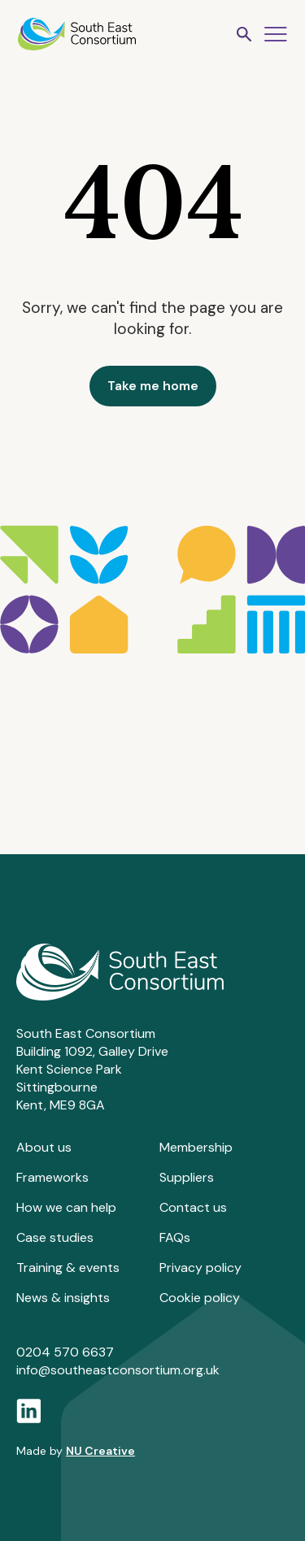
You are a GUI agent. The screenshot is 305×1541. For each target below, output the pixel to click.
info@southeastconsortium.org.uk (118, 1369)
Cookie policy (199, 1297)
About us (44, 1147)
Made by (75, 1450)
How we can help (66, 1207)
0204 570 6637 (65, 1352)
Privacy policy (200, 1267)
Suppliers (186, 1177)
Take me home (152, 385)
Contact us (193, 1207)
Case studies (55, 1237)
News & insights (63, 1297)
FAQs (174, 1237)
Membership (196, 1147)
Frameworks (52, 1177)
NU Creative (100, 1450)
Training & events (68, 1267)
